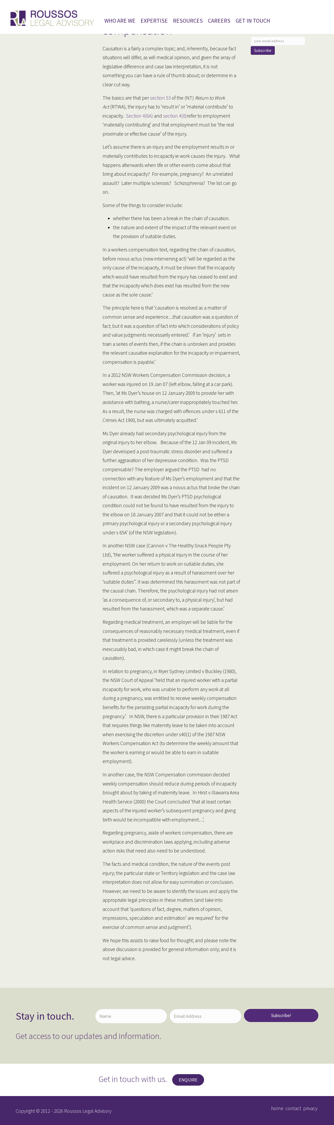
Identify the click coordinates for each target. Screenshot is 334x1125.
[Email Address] (205, 1016)
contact (293, 1108)
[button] (281, 1015)
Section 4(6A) (139, 116)
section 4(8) (174, 116)
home (277, 1108)
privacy (310, 1108)
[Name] (131, 1016)
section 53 (160, 98)
